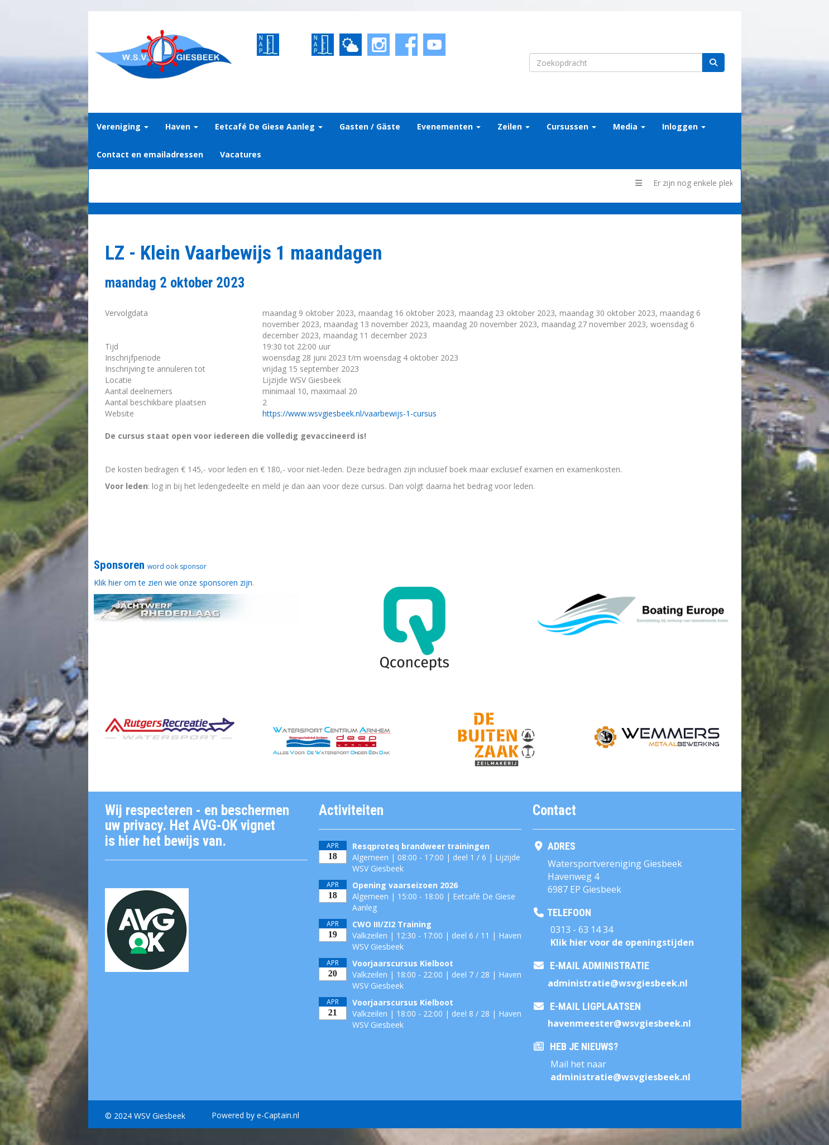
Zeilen (513, 126)
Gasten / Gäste (369, 126)
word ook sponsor (177, 566)
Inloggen (684, 126)
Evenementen (449, 126)
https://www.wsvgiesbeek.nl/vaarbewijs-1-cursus (349, 413)
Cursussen (571, 126)
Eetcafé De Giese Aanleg (269, 126)
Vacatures (240, 154)
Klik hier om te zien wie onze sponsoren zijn (173, 582)
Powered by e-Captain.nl (255, 1115)
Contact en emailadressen (150, 154)
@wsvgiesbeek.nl (618, 983)
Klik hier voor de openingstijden (622, 942)
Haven (181, 126)
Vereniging (122, 126)
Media (629, 126)
